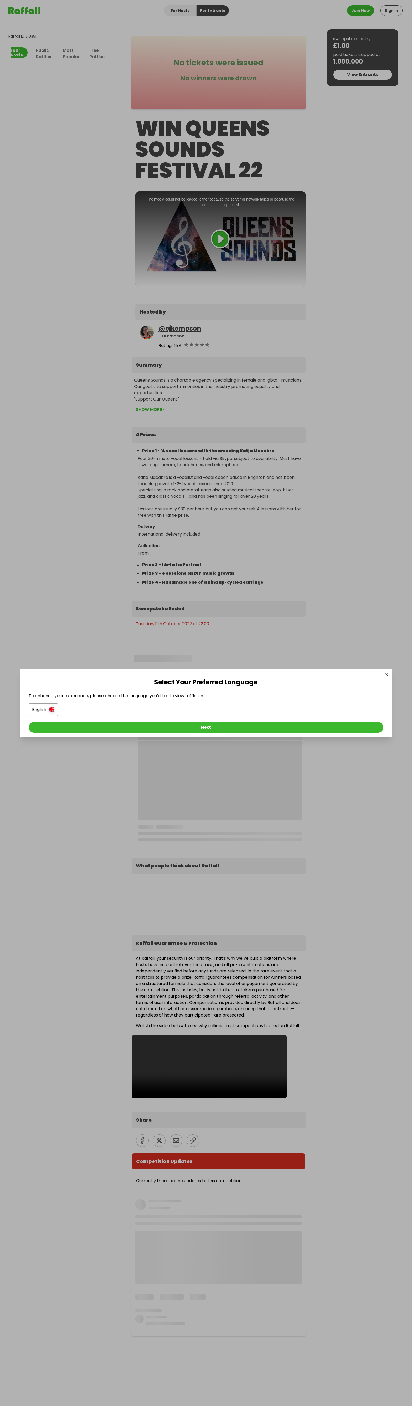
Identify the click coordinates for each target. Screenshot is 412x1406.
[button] (147, 711)
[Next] (206, 728)
